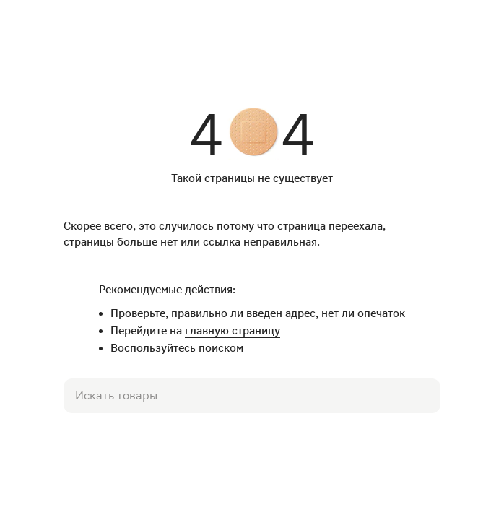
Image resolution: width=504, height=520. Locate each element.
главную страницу (232, 330)
